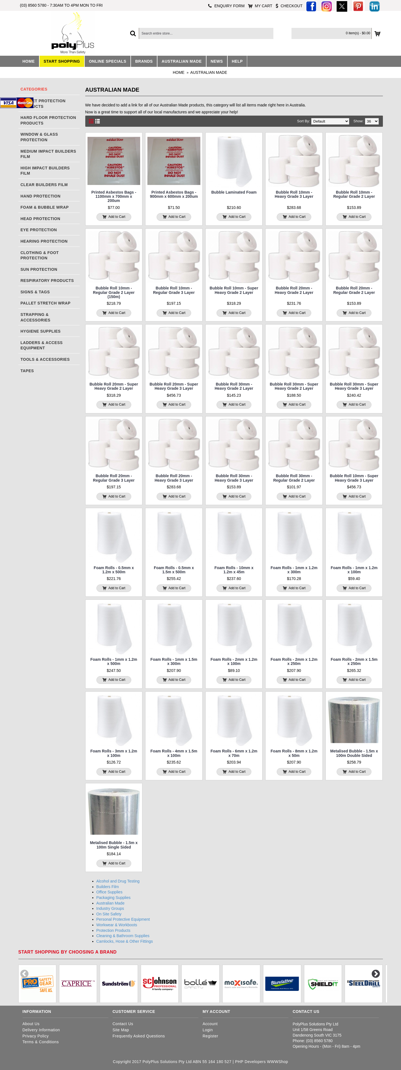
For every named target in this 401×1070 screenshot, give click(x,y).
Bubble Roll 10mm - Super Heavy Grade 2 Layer (234, 290)
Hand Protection (41, 196)
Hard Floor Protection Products (48, 120)
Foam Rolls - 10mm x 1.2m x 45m (233, 570)
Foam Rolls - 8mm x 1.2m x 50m (294, 753)
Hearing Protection (44, 241)
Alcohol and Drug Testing (118, 881)
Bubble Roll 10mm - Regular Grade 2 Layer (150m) (114, 292)
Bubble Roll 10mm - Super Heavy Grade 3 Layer (354, 478)
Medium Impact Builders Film (48, 154)
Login (208, 1030)
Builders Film (107, 886)
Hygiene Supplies (41, 331)
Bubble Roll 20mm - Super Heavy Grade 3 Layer (174, 386)
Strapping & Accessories (35, 317)
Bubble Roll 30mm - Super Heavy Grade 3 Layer (354, 386)
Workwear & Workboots (116, 925)
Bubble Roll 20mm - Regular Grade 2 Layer (354, 290)
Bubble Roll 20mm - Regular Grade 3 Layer (114, 478)
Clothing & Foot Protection (40, 255)
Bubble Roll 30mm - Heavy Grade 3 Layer (234, 478)
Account (210, 1024)
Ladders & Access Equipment (42, 345)
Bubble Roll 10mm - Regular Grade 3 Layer (174, 290)
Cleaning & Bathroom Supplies (123, 935)
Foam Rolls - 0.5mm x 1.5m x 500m (174, 570)
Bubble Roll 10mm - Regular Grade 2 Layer (354, 194)
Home (178, 72)
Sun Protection (39, 269)
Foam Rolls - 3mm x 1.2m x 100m (113, 753)
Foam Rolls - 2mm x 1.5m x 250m (354, 661)
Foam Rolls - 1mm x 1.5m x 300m (173, 661)
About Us (31, 1024)
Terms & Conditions (41, 1042)
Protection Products (113, 930)
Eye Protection (39, 230)
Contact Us (123, 1024)
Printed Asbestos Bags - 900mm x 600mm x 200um (174, 194)
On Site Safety (108, 914)
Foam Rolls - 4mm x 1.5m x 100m (173, 753)
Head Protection (40, 218)
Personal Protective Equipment (123, 919)
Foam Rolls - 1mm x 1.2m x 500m (113, 661)
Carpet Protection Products (43, 104)
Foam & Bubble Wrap (45, 207)
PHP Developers (250, 1061)
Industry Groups (110, 908)
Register (210, 1036)
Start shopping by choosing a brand (67, 952)
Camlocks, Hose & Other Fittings (124, 941)
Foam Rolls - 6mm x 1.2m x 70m (233, 753)
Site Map (121, 1030)
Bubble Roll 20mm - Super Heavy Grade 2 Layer (113, 386)
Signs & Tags (35, 292)
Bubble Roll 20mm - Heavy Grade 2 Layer (294, 290)
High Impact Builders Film (45, 171)
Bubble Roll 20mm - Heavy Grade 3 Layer (174, 478)
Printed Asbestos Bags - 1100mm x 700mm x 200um (113, 196)
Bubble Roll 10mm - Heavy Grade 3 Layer (294, 194)
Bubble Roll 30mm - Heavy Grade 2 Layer (234, 386)
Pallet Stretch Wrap (46, 303)
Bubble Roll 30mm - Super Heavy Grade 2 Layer (294, 386)
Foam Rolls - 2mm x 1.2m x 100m (233, 661)
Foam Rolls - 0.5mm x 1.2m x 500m (114, 570)
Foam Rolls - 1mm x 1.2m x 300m (294, 570)
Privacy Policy (36, 1036)
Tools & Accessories (45, 359)
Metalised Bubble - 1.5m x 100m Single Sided (114, 844)
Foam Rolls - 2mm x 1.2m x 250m (294, 661)
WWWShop (277, 1061)
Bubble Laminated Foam (234, 192)
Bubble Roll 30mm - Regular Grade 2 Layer (294, 478)
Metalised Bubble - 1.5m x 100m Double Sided (354, 753)
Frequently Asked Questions (139, 1036)
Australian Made (208, 72)
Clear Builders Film (44, 184)
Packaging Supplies (113, 897)
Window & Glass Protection (39, 137)
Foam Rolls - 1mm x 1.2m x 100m (354, 570)
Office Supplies (109, 892)
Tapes (27, 371)
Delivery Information (41, 1030)
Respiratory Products (47, 280)
